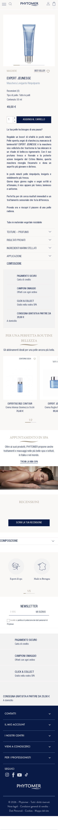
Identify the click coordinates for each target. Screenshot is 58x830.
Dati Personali (16, 811)
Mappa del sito (42, 811)
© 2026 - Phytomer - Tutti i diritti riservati (29, 802)
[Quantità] (10, 119)
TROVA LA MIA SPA (29, 462)
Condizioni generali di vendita (34, 806)
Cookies (29, 811)
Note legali (13, 806)
